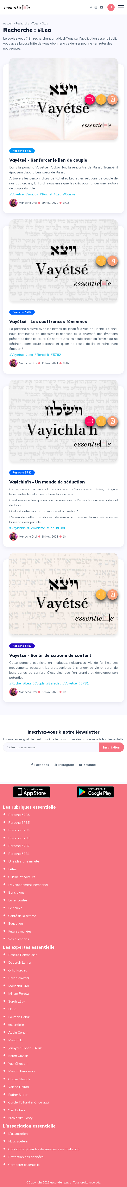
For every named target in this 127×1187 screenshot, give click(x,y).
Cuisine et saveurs (21, 877)
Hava (12, 1009)
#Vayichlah (17, 528)
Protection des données (26, 1157)
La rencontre (17, 900)
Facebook (40, 765)
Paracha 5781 (22, 645)
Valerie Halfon (18, 1087)
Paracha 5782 (22, 312)
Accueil (7, 23)
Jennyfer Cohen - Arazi (25, 1048)
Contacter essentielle (24, 1165)
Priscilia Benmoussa (22, 955)
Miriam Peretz (18, 993)
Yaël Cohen (16, 1110)
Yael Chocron (17, 1063)
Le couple (15, 908)
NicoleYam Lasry (20, 1118)
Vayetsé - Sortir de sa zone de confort (50, 655)
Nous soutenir (18, 1141)
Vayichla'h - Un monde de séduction (47, 481)
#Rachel (46, 194)
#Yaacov (31, 194)
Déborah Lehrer (19, 962)
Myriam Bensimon (21, 1071)
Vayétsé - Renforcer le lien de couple (48, 160)
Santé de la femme (22, 916)
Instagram (64, 765)
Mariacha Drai (28, 202)
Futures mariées (20, 931)
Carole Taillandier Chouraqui (28, 1102)
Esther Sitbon (18, 1095)
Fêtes (12, 869)
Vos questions (18, 939)
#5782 (56, 354)
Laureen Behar (19, 1017)
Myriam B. (15, 1040)
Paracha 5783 (22, 150)
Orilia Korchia (17, 970)
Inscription (111, 747)
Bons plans (16, 892)
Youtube (87, 765)
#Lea (57, 194)
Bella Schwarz (19, 978)
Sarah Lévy (16, 1001)
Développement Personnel (28, 885)
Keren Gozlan (18, 1056)
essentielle (16, 1024)
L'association (18, 1133)
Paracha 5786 (19, 815)
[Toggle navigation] (121, 7)
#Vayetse (16, 194)
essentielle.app (60, 1182)
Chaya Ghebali (19, 1079)
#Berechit (42, 354)
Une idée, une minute (23, 861)
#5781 (83, 683)
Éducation (15, 923)
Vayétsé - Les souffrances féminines (48, 321)
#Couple (69, 194)
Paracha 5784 (19, 830)
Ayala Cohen (17, 1032)
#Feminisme (36, 528)
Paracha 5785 (19, 822)
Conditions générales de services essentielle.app (44, 1149)
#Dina (60, 528)
